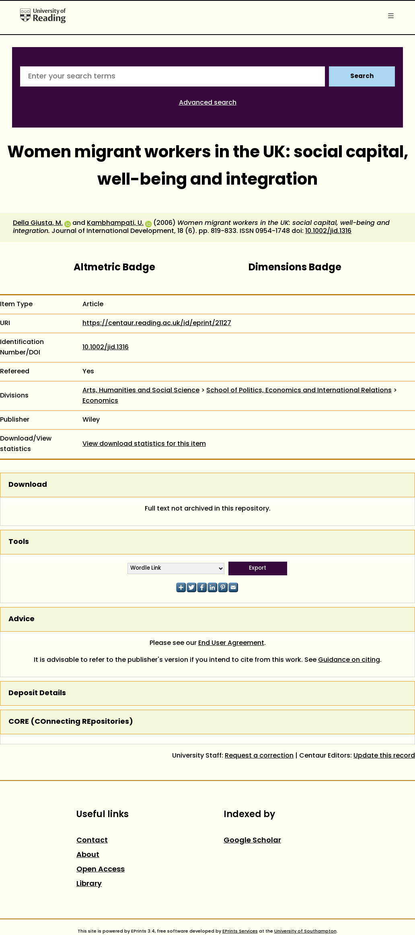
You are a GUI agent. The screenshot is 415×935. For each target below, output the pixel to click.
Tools (18, 542)
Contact (92, 840)
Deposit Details (37, 693)
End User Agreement (231, 643)
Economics (100, 401)
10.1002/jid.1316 (328, 231)
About (87, 855)
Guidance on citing (349, 660)
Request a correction (259, 756)
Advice (21, 619)
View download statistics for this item (144, 444)
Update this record (384, 756)
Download (27, 485)
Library (89, 884)
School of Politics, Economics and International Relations (299, 390)
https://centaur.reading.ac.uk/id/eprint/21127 (156, 323)
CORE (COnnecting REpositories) (70, 722)
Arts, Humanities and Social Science (140, 390)
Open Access (100, 869)
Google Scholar (252, 840)
